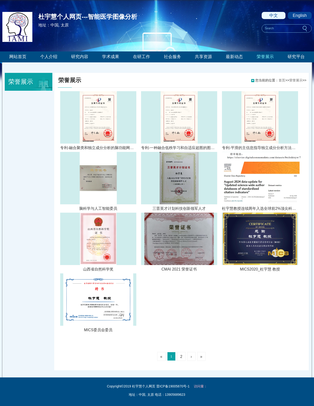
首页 (282, 80)
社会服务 (172, 56)
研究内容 (79, 56)
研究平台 (296, 56)
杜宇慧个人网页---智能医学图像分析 (87, 16)
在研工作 (141, 56)
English (300, 15)
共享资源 (203, 56)
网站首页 (17, 56)
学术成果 (110, 56)
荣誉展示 (265, 56)
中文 (273, 15)
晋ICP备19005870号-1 (173, 386)
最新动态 (234, 56)
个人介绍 (48, 56)
